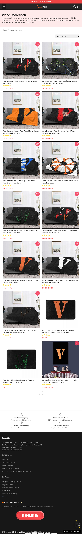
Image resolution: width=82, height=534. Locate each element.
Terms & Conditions (9, 462)
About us (5, 459)
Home (5, 30)
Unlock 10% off (78, 524)
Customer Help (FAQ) (9, 494)
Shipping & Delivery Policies (11, 481)
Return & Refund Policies (10, 488)
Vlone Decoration (16, 30)
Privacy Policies (7, 465)
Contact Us (6, 491)
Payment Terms (7, 485)
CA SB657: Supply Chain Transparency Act (16, 471)
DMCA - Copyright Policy (10, 468)
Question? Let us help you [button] (71, 531)
